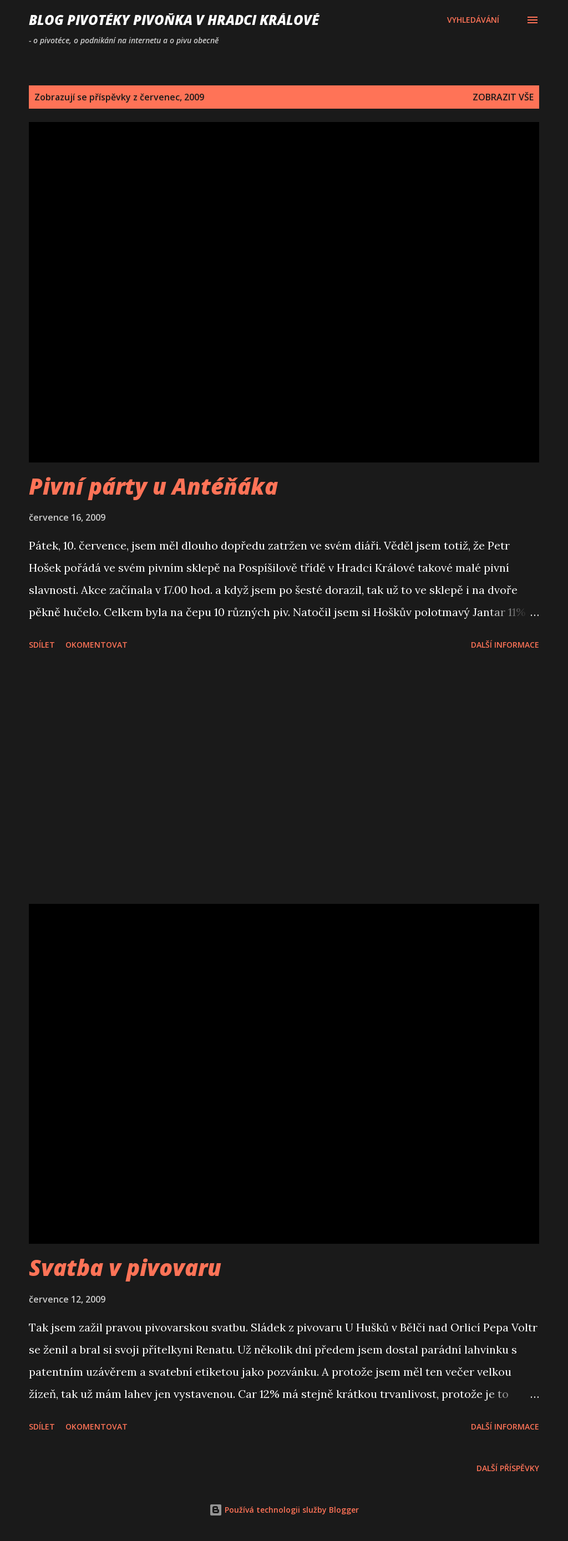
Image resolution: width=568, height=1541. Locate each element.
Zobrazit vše (503, 97)
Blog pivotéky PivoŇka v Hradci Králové (174, 20)
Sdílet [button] (42, 644)
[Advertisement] (284, 779)
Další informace (505, 644)
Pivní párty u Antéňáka (153, 486)
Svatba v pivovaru (125, 1267)
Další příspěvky (507, 1468)
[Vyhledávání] (473, 20)
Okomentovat (96, 644)
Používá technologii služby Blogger (284, 1509)
